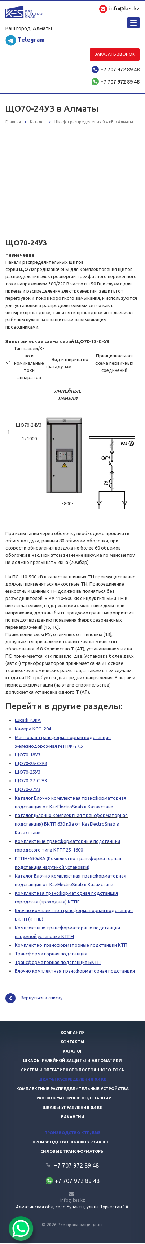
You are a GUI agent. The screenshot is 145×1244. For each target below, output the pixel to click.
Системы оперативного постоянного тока (72, 1071)
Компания (73, 1033)
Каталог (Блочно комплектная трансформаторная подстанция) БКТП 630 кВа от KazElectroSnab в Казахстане (71, 825)
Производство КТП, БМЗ (72, 1134)
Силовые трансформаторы (72, 1152)
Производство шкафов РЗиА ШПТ (72, 1143)
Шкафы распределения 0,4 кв (72, 1080)
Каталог (73, 1052)
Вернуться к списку (33, 999)
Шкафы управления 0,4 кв (73, 1108)
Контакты (72, 1043)
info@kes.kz (72, 1201)
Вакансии (72, 1118)
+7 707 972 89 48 (120, 69)
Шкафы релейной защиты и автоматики (72, 1061)
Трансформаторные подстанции (73, 1099)
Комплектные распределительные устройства (72, 1090)
